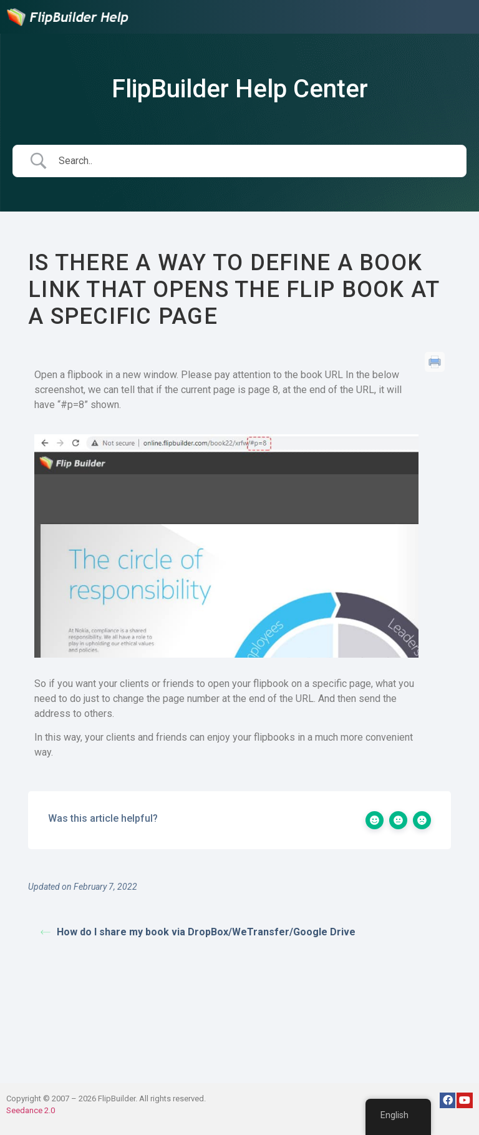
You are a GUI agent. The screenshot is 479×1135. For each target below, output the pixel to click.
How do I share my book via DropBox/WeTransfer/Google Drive (198, 932)
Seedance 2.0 (30, 1110)
